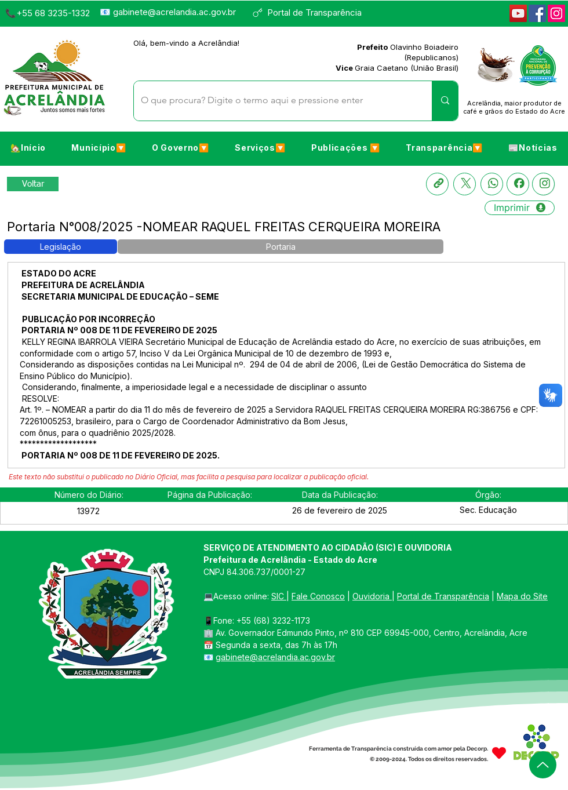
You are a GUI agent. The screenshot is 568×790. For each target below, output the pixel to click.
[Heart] (499, 752)
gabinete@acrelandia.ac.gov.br (174, 11)
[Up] (542, 764)
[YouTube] (518, 13)
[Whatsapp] (491, 184)
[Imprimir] (520, 208)
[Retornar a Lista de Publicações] (33, 184)
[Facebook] (537, 13)
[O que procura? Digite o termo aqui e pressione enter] (274, 101)
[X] (464, 184)
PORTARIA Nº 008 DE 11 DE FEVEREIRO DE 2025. (120, 455)
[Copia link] (437, 184)
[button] (98, 148)
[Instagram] (556, 13)
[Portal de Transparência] (312, 12)
